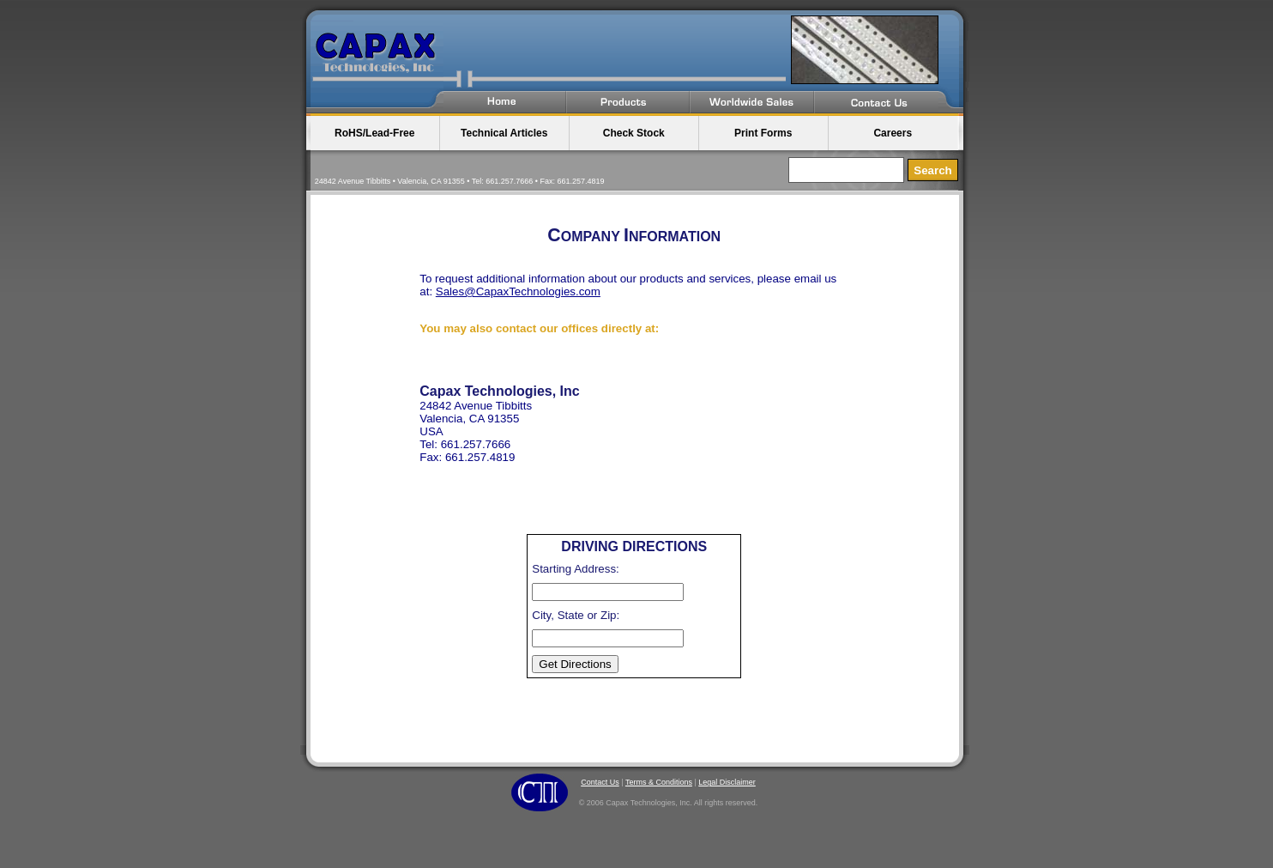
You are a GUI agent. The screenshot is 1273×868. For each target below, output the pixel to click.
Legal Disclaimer (727, 782)
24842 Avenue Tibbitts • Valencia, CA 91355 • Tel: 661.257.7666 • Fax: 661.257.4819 (460, 181)
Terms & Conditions (658, 782)
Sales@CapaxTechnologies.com (518, 291)
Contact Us (600, 782)
